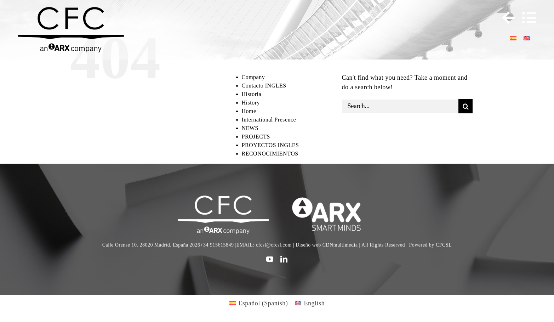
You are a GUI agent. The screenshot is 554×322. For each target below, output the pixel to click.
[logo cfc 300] (71, 10)
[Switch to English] (526, 38)
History (251, 103)
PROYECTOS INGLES (270, 145)
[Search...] (400, 106)
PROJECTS (256, 137)
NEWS (250, 128)
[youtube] (270, 259)
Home (249, 111)
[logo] (330, 198)
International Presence (269, 120)
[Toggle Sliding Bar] (505, 17)
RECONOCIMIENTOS (270, 154)
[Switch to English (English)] (309, 303)
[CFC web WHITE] (223, 198)
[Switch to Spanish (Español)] (258, 303)
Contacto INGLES (264, 86)
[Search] (465, 106)
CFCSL (444, 245)
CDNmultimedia (340, 245)
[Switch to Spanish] (513, 38)
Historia (252, 94)
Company (253, 77)
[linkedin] (284, 259)
